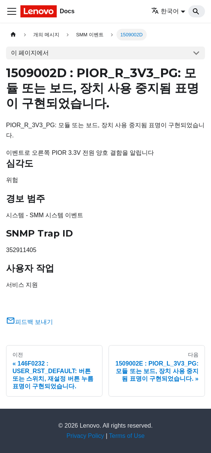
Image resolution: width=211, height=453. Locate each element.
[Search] (196, 11)
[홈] (13, 34)
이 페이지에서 (30, 53)
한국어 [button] (165, 11)
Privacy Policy (85, 436)
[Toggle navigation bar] (11, 11)
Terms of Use (126, 436)
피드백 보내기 (29, 322)
